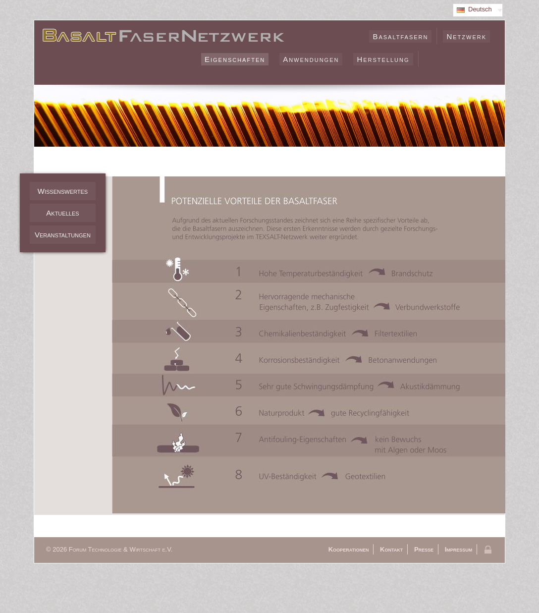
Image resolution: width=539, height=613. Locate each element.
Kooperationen (348, 549)
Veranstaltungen (63, 234)
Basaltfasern (400, 36)
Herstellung (383, 59)
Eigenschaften (235, 59)
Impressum (459, 549)
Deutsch (480, 9)
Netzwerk (466, 36)
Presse (423, 549)
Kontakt (391, 549)
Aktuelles (62, 213)
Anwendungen (311, 59)
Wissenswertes (63, 191)
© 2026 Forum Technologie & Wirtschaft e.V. (109, 549)
